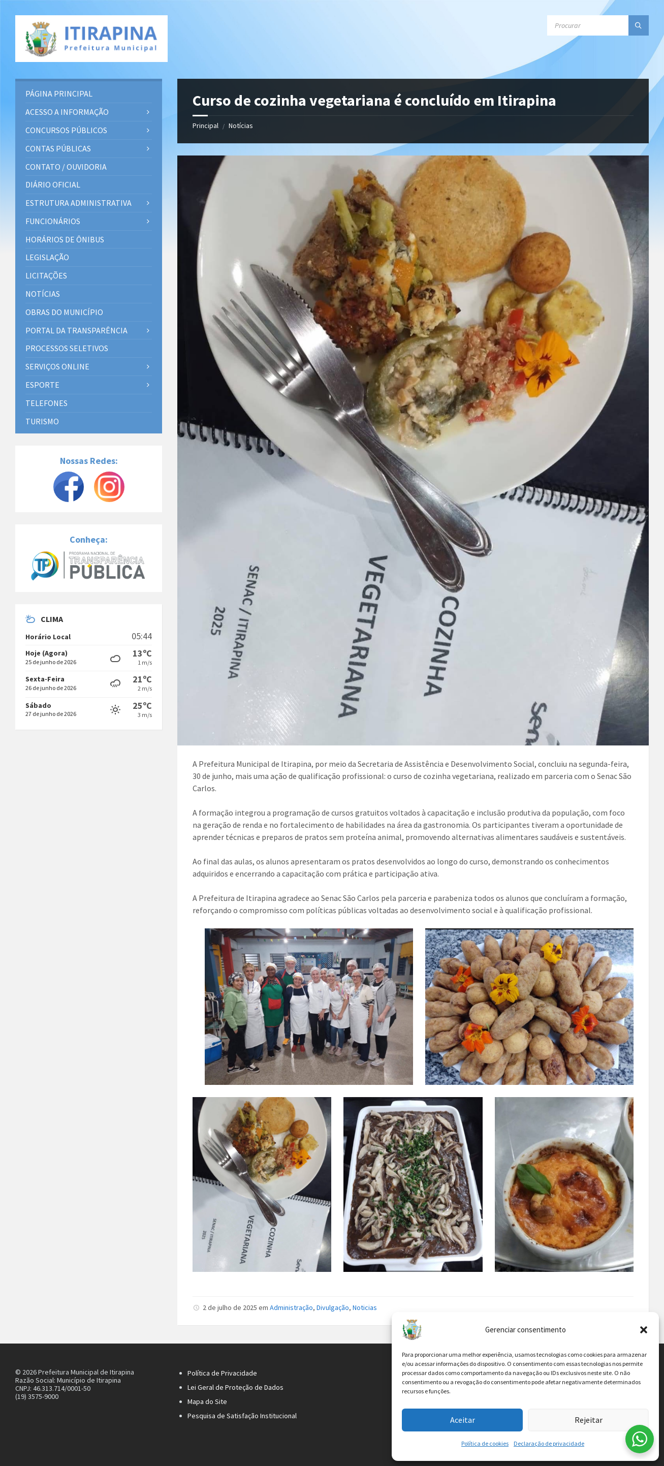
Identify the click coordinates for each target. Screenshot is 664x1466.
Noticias (365, 1307)
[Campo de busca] (598, 25)
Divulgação (333, 1307)
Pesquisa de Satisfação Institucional (242, 1415)
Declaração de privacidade (549, 1443)
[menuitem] (88, 94)
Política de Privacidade (222, 1373)
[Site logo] (91, 38)
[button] (644, 1330)
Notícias (241, 125)
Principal (205, 125)
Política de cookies (485, 1443)
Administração (291, 1307)
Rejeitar (588, 1420)
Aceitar (462, 1420)
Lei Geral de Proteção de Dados (235, 1387)
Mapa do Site (207, 1401)
